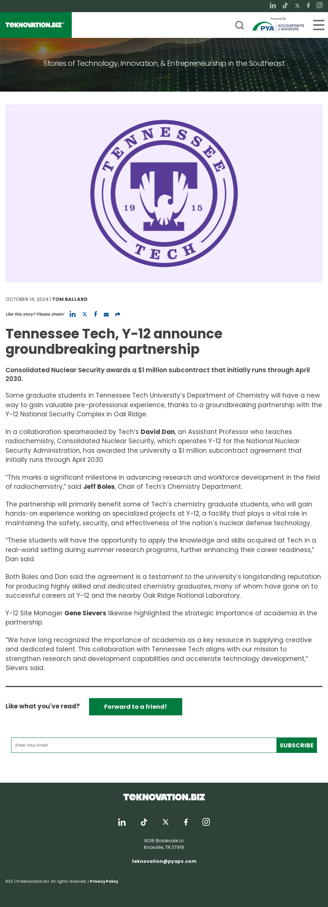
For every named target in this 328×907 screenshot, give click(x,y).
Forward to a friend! (135, 707)
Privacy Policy (104, 881)
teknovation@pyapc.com (164, 861)
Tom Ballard (70, 299)
